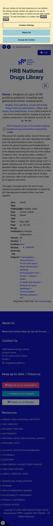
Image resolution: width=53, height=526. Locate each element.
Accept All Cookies (26, 40)
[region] (26, 22)
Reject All (26, 32)
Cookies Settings (26, 25)
